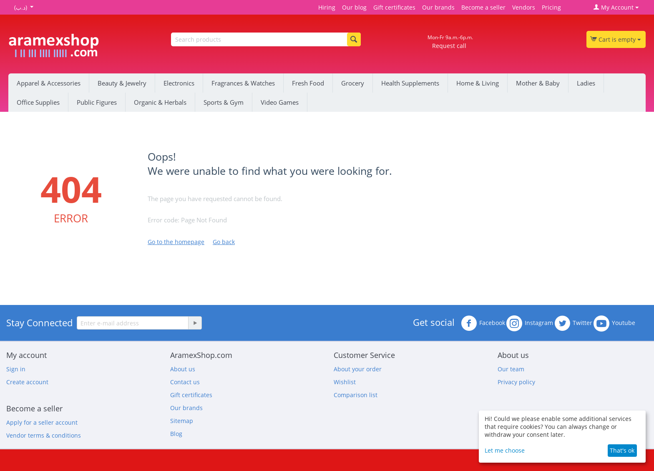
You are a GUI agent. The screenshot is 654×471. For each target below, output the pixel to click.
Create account (27, 382)
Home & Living (477, 83)
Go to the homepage (176, 242)
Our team (511, 369)
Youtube (614, 323)
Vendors (523, 7)
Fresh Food (308, 83)
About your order (358, 369)
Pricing (551, 7)
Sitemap (181, 421)
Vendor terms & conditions (43, 435)
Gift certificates (394, 7)
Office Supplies (38, 102)
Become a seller (483, 7)
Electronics (179, 83)
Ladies (586, 83)
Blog (176, 434)
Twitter (573, 323)
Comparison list (355, 395)
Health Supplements (410, 83)
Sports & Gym (224, 102)
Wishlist (345, 382)
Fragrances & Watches (243, 83)
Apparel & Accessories (48, 83)
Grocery (352, 83)
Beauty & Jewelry (122, 83)
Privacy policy (516, 382)
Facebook (483, 323)
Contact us (185, 382)
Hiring (326, 7)
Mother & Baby (538, 83)
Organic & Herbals (160, 102)
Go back (224, 242)
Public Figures (97, 102)
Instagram (529, 323)
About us (182, 369)
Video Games (280, 102)
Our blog (354, 7)
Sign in (15, 369)
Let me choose (505, 450)
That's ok (622, 450)
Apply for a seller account (42, 422)
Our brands (438, 7)
